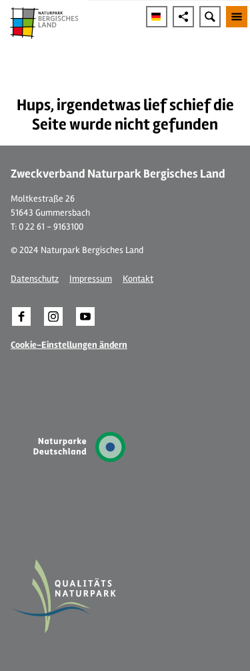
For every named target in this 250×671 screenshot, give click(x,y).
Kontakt (138, 278)
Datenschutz (35, 278)
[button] (21, 316)
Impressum (90, 278)
